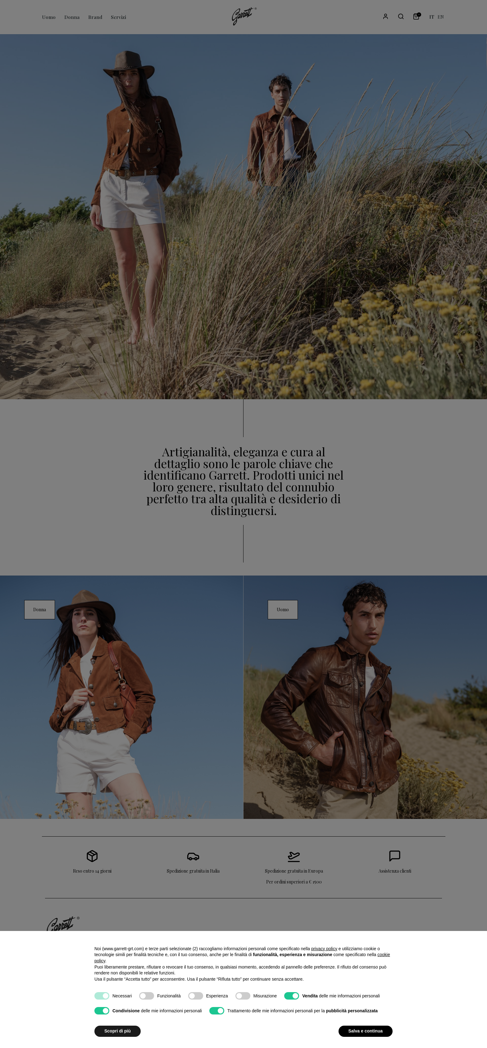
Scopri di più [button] (117, 1030)
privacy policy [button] (324, 948)
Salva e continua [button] (365, 1030)
